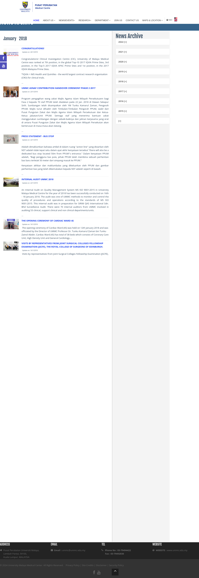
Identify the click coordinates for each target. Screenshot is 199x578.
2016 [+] (122, 101)
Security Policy (116, 565)
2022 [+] (122, 41)
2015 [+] (122, 111)
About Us (49, 20)
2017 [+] (122, 91)
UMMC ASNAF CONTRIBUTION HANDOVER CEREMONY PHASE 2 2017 (58, 88)
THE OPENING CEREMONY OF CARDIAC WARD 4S (48, 220)
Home (36, 20)
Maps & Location (152, 20)
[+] (119, 120)
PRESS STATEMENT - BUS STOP (38, 136)
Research (85, 20)
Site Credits (88, 565)
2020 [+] (122, 61)
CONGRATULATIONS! (33, 48)
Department (103, 20)
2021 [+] (122, 51)
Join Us (118, 20)
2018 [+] (122, 81)
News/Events (67, 20)
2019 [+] (122, 71)
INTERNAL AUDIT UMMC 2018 (37, 179)
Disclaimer (101, 565)
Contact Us (132, 20)
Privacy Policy (72, 565)
